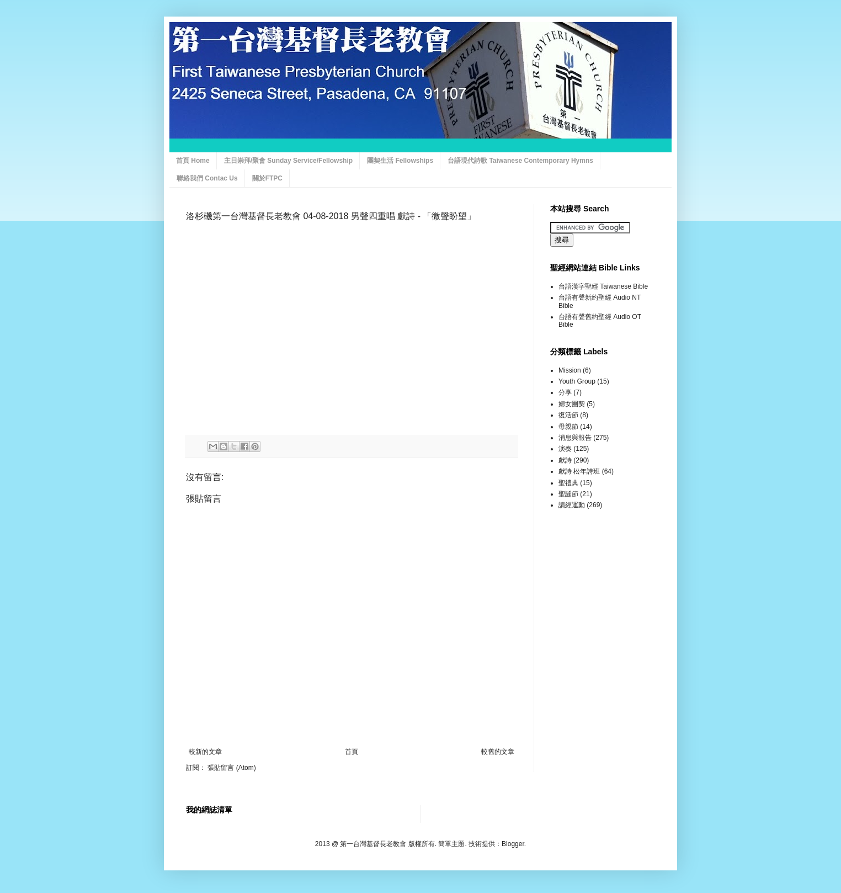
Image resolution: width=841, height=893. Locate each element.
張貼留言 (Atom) (231, 768)
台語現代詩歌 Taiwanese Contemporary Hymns (520, 160)
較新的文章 (205, 752)
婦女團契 (571, 404)
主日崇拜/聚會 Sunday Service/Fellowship (288, 160)
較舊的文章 (497, 752)
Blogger (513, 844)
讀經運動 (571, 505)
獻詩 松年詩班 (579, 471)
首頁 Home (193, 160)
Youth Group (576, 381)
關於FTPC (267, 178)
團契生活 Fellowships (400, 160)
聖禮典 (568, 483)
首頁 (351, 752)
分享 (565, 392)
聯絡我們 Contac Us (207, 178)
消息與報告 (575, 438)
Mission (569, 370)
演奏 (565, 449)
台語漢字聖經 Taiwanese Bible (603, 286)
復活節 (568, 415)
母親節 (568, 426)
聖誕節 (568, 494)
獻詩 (565, 460)
